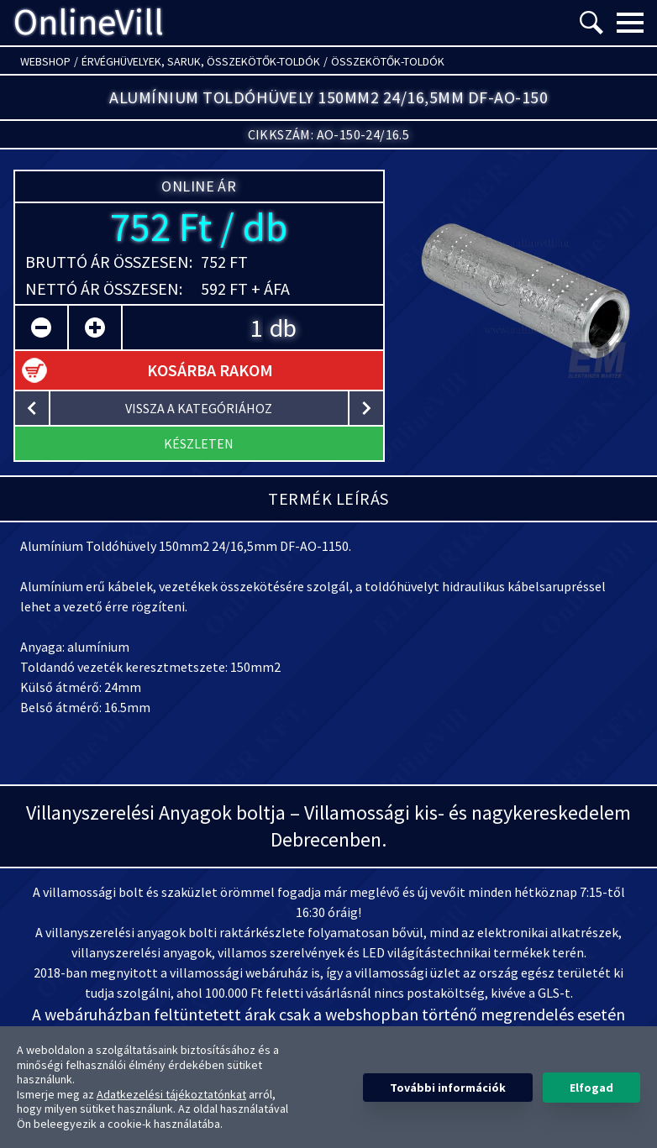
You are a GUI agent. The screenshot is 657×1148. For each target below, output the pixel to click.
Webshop (45, 61)
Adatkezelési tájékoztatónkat (171, 1094)
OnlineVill (88, 23)
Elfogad (591, 1087)
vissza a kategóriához (198, 408)
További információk (448, 1087)
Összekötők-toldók (387, 61)
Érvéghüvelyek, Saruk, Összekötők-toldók (200, 61)
